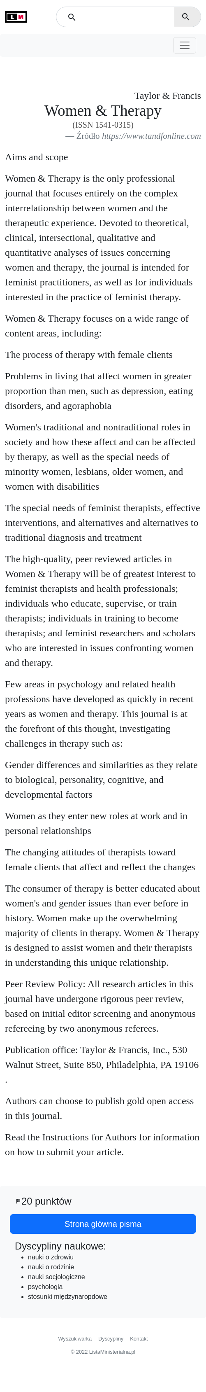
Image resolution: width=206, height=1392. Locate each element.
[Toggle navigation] (184, 45)
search (186, 17)
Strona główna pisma (103, 1224)
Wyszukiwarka (75, 1339)
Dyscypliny (110, 1339)
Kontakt (139, 1339)
